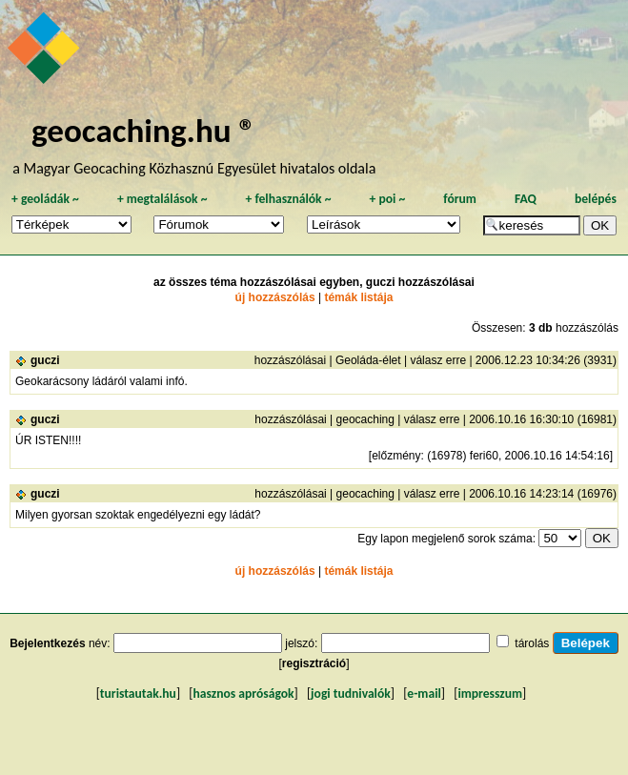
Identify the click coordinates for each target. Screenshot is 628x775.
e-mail (423, 693)
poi (386, 199)
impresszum (489, 693)
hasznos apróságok (243, 693)
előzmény (396, 455)
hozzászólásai (290, 360)
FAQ (526, 199)
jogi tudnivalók (351, 693)
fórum (459, 199)
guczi (45, 360)
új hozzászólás (275, 297)
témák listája (358, 297)
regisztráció (314, 663)
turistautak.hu (138, 693)
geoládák (45, 199)
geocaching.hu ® (143, 130)
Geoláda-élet (368, 360)
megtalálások (162, 199)
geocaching (365, 419)
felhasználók (287, 199)
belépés (596, 199)
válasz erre (438, 360)
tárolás (532, 643)
